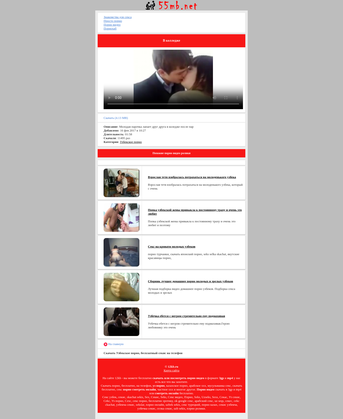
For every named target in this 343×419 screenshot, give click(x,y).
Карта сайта (171, 370)
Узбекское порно (131, 142)
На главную (114, 344)
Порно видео (112, 24)
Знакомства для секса (118, 17)
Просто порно (113, 21)
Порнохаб (110, 28)
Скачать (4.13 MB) (116, 118)
